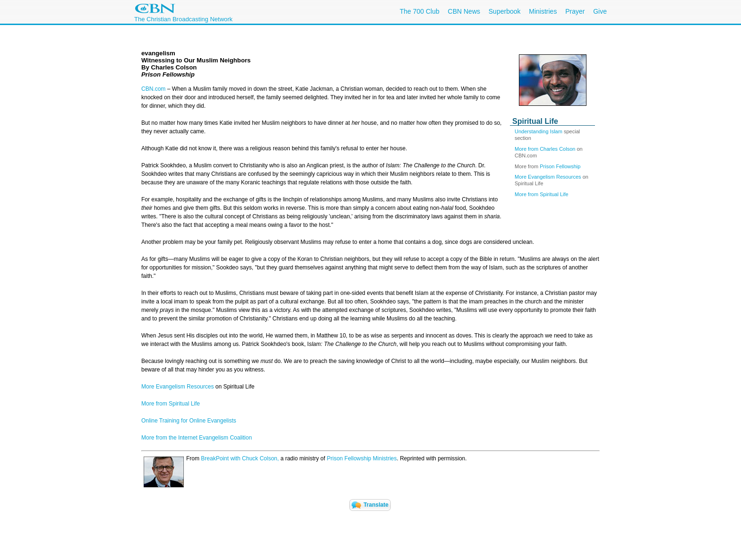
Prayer (575, 11)
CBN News (464, 11)
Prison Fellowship (560, 166)
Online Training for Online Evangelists (188, 420)
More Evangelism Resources (548, 177)
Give (600, 11)
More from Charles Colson (545, 149)
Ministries (543, 11)
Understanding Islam (538, 131)
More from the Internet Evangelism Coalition (196, 437)
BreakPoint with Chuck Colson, (240, 458)
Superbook (505, 11)
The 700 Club (419, 11)
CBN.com (153, 89)
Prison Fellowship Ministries (361, 458)
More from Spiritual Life (542, 194)
